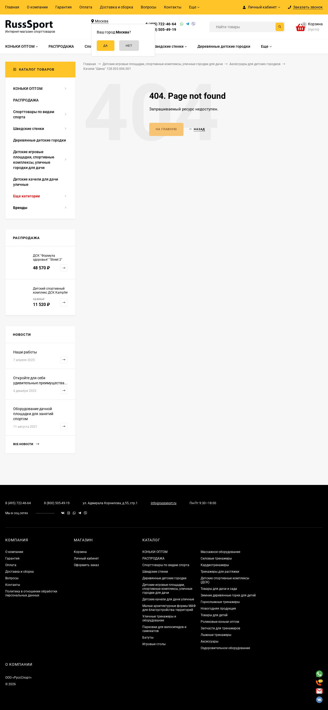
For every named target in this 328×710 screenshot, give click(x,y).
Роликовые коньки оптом (220, 622)
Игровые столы (154, 644)
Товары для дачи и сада (219, 589)
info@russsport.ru (163, 503)
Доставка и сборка (116, 7)
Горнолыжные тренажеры (220, 602)
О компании (37, 7)
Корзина (80, 552)
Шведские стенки (155, 571)
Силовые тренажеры (216, 558)
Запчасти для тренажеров (220, 628)
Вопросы (148, 7)
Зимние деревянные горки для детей (228, 595)
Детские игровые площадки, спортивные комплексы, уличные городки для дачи (167, 589)
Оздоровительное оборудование (225, 648)
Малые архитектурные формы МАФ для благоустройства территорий (169, 608)
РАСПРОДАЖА (153, 558)
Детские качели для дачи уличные (168, 599)
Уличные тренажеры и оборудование (159, 618)
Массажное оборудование (220, 552)
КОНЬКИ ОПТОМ (154, 552)
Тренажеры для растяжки (220, 571)
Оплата (85, 7)
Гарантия (63, 7)
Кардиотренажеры (215, 565)
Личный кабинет (86, 558)
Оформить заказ (86, 565)
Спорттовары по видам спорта (165, 565)
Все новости (26, 444)
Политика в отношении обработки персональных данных (31, 593)
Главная (12, 7)
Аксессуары (209, 641)
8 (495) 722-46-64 (161, 24)
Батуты (147, 637)
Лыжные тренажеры (216, 635)
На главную (166, 129)
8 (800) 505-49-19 (161, 29)
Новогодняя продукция (218, 608)
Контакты (172, 7)
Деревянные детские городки (164, 578)
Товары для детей (214, 615)
